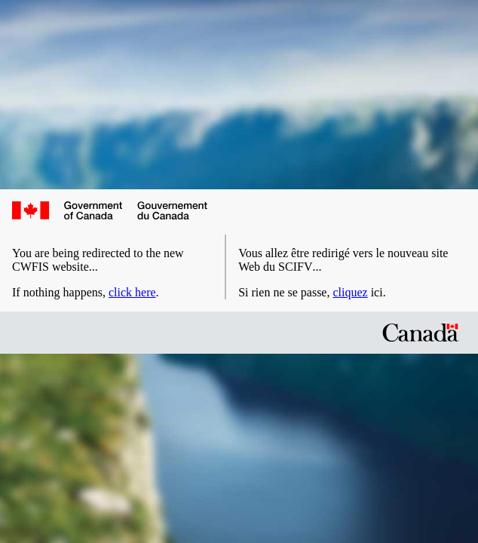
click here (132, 292)
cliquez (349, 292)
